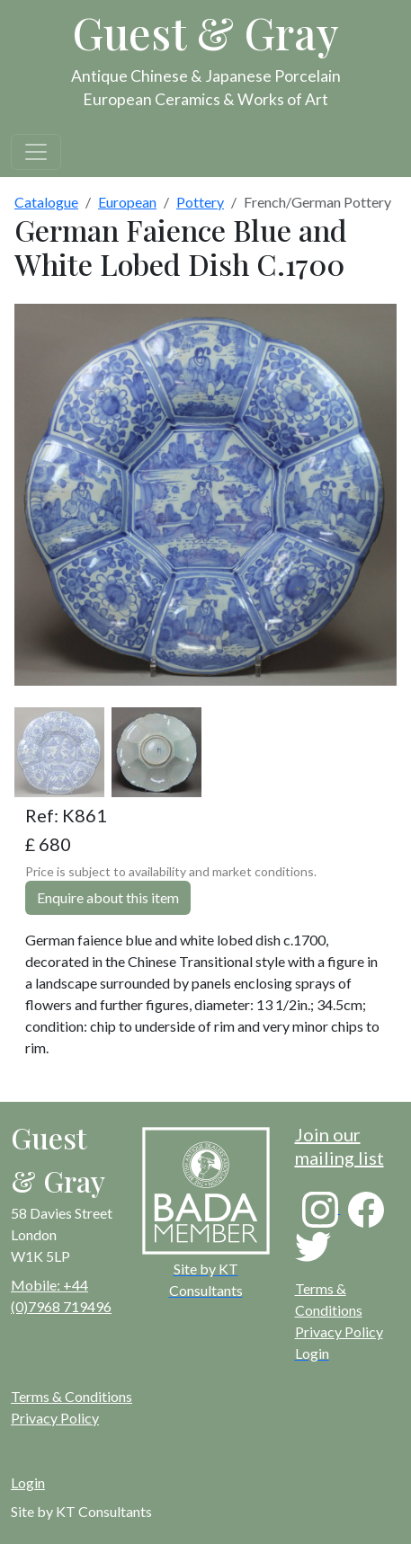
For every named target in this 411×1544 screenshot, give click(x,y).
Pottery (200, 201)
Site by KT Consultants (81, 1511)
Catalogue (46, 201)
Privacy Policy (339, 1331)
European (127, 201)
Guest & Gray (206, 32)
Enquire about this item (108, 897)
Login (28, 1482)
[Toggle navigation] (36, 152)
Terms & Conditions (71, 1396)
